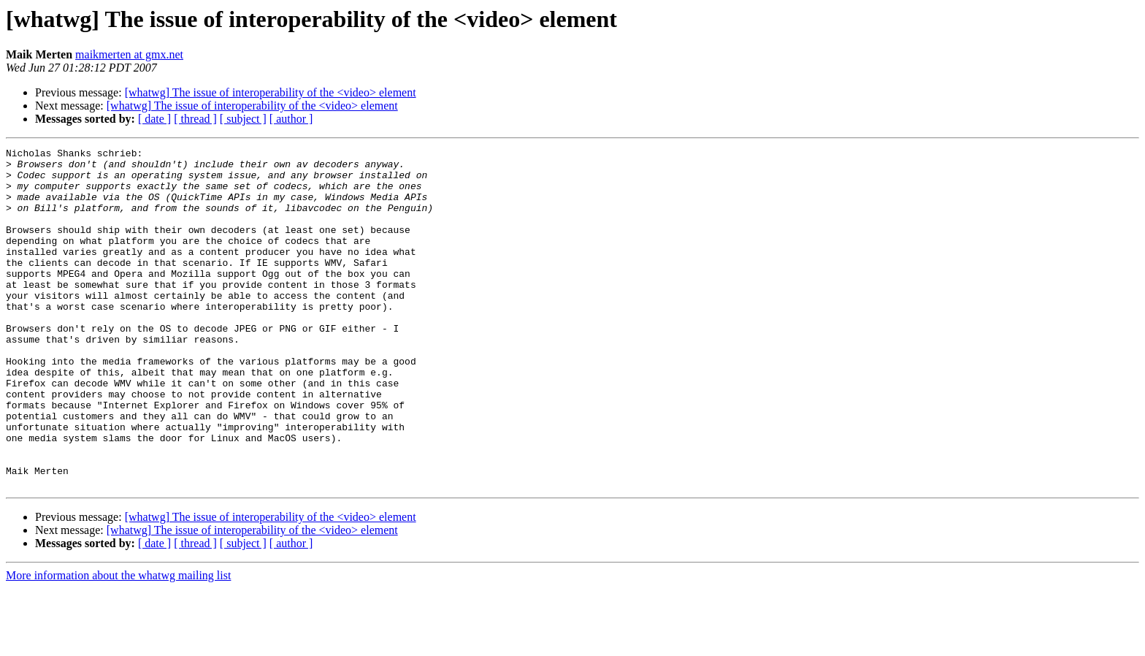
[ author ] (291, 118)
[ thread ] (195, 118)
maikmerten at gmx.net (129, 54)
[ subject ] (243, 118)
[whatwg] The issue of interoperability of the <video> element (270, 92)
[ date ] (154, 118)
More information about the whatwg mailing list (118, 643)
